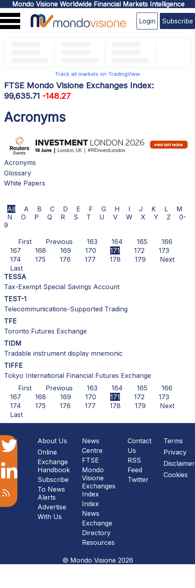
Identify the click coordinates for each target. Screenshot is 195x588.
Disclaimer (179, 463)
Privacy (175, 452)
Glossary (17, 173)
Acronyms (20, 162)
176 (65, 259)
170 (90, 250)
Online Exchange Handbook (54, 461)
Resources (98, 542)
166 (166, 242)
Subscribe (177, 21)
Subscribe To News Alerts (53, 488)
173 (164, 250)
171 (115, 250)
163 (92, 242)
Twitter (138, 479)
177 (90, 259)
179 (140, 259)
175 (40, 259)
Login (147, 21)
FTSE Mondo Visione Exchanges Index (98, 477)
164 (117, 242)
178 (115, 259)
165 (142, 242)
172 (139, 250)
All (11, 209)
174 (15, 259)
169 (65, 250)
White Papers (24, 183)
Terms (173, 441)
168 (40, 250)
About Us (52, 441)
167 (15, 250)
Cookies (176, 475)
